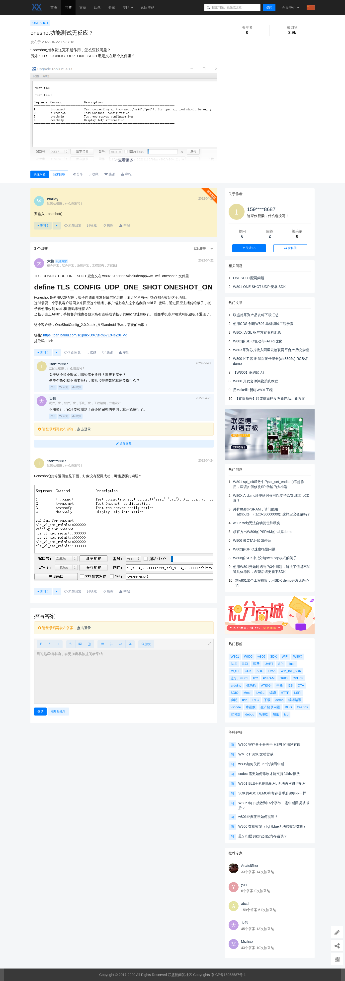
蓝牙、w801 (239, 678)
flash (291, 664)
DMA (271, 671)
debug (249, 714)
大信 (244, 923)
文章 (82, 7)
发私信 (290, 248)
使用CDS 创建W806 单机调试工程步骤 (263, 324)
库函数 (251, 707)
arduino (236, 685)
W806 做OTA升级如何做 (252, 540)
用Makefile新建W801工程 (253, 390)
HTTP (285, 693)
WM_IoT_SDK (290, 671)
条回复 (72, 352)
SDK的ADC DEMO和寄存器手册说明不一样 (272, 793)
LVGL (260, 693)
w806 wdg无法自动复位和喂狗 (256, 523)
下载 (267, 700)
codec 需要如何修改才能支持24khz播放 (269, 774)
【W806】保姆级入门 (250, 372)
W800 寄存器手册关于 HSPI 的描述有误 (269, 744)
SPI (280, 664)
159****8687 (261, 209)
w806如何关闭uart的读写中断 (261, 764)
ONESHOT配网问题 (248, 278)
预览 (146, 644)
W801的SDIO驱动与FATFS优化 (257, 341)
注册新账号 (58, 711)
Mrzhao (247, 942)
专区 (128, 7)
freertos (302, 707)
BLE (234, 664)
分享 (78, 174)
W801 (235, 656)
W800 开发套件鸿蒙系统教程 (255, 381)
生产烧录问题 (270, 707)
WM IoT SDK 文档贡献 (255, 754)
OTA (301, 685)
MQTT (235, 671)
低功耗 (251, 685)
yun (244, 885)
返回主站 (148, 7)
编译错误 (294, 700)
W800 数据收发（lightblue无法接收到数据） (272, 826)
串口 (245, 664)
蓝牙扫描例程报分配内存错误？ (262, 836)
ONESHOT (40, 23)
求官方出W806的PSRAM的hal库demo (262, 532)
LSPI (297, 693)
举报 (76, 387)
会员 (290, 7)
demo (279, 700)
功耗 (234, 700)
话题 (97, 7)
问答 (68, 7)
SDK (273, 656)
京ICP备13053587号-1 (228, 975)
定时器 (235, 714)
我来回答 (59, 174)
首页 (53, 7)
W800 (248, 656)
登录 (40, 711)
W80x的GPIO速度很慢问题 (254, 549)
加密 (276, 714)
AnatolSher (249, 866)
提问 (269, 7)
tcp (286, 714)
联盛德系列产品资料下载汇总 (255, 315)
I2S (290, 685)
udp (245, 700)
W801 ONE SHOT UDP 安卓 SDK (259, 287)
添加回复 (73, 225)
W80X (297, 656)
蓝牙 (256, 664)
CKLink (298, 678)
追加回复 (123, 443)
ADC (260, 671)
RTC (255, 700)
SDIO (235, 693)
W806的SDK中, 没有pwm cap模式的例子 (265, 558)
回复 (63, 387)
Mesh (248, 693)
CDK (248, 671)
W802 (263, 714)
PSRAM (268, 678)
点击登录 (84, 429)
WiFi (285, 656)
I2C (255, 678)
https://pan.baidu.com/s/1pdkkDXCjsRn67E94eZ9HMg (85, 335)
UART (268, 664)
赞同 (42, 225)
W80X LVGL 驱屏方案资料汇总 (257, 332)
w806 (261, 656)
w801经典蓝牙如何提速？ (258, 817)
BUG (288, 707)
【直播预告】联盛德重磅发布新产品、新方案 (270, 399)
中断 (279, 685)
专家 (111, 7)
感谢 (109, 174)
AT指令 (266, 685)
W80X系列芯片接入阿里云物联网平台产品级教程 (271, 350)
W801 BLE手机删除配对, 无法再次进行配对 (272, 783)
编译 (272, 693)
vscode (236, 707)
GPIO (283, 678)
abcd (245, 904)
